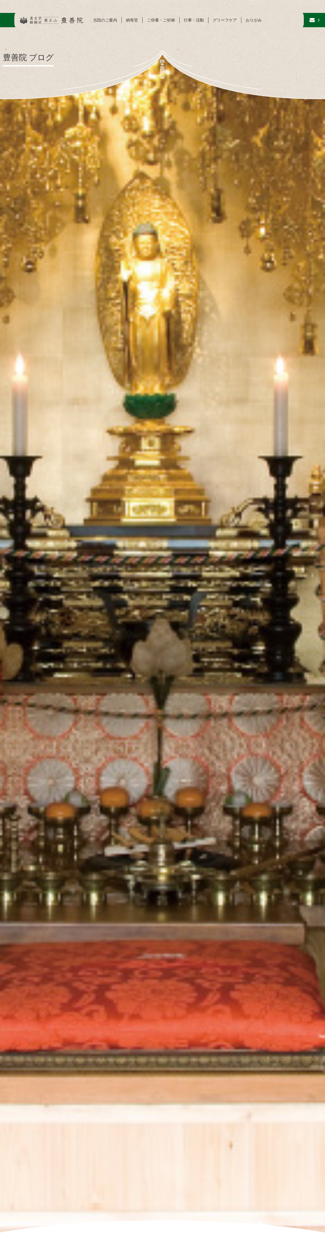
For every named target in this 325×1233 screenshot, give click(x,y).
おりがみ (254, 20)
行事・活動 (194, 20)
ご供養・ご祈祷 (161, 20)
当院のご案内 (105, 20)
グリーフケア (225, 20)
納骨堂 (132, 20)
